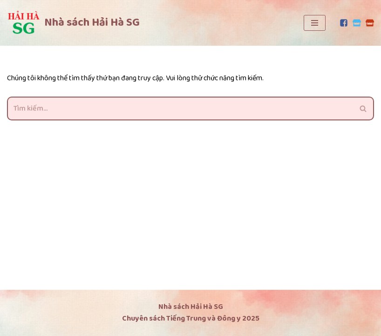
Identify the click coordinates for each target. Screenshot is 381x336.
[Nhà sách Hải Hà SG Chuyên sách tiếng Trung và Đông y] (73, 23)
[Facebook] (344, 23)
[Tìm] (180, 108)
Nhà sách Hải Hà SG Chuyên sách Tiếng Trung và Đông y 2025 (190, 313)
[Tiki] (357, 23)
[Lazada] (370, 23)
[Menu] (315, 23)
